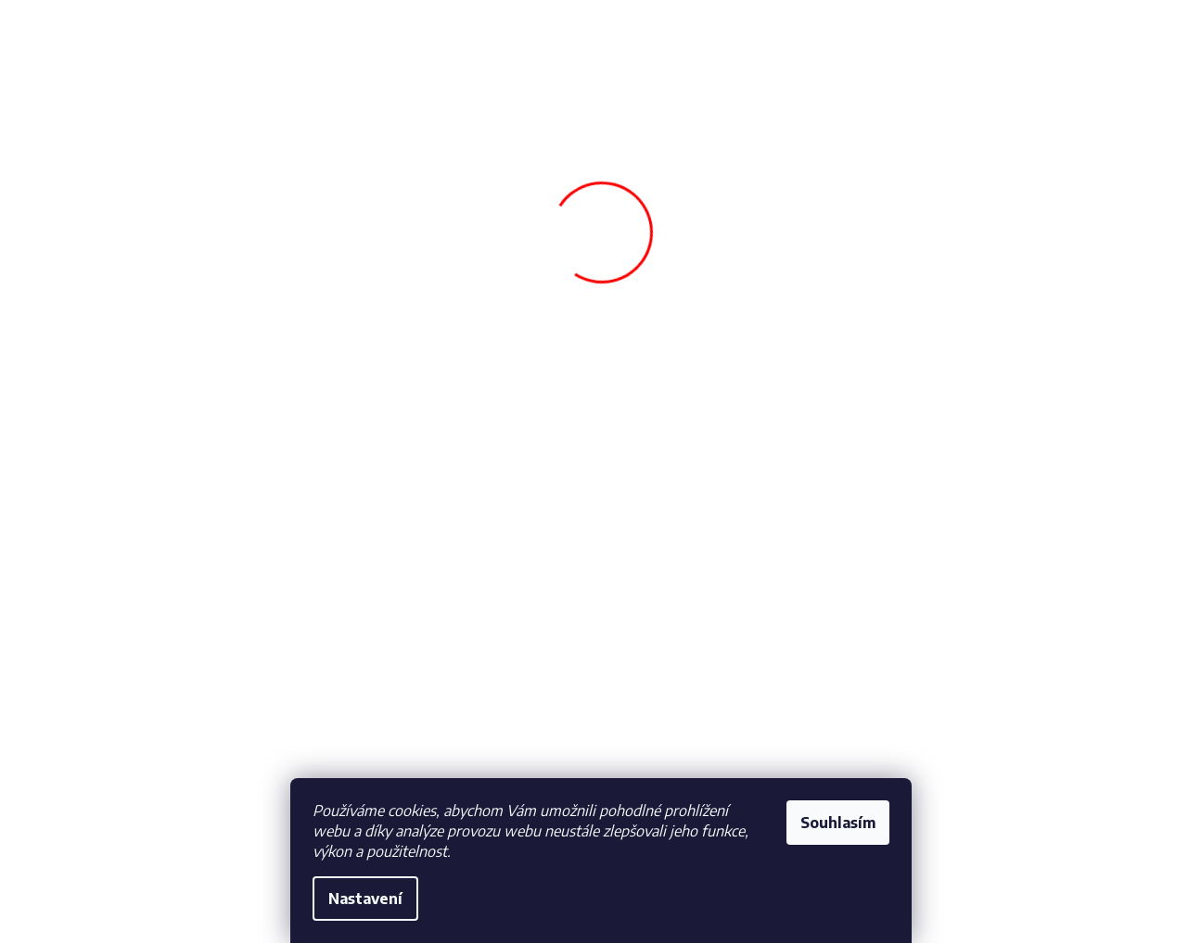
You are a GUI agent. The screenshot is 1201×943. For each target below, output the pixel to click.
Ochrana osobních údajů (141, 757)
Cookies (95, 789)
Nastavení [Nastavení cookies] (365, 898)
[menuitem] (134, 205)
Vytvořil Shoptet (1088, 905)
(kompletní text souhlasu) (1009, 817)
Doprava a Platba (394, 726)
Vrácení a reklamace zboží (418, 752)
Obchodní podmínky (129, 726)
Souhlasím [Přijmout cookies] (837, 822)
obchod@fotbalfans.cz (719, 737)
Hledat (757, 128)
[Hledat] (600, 124)
